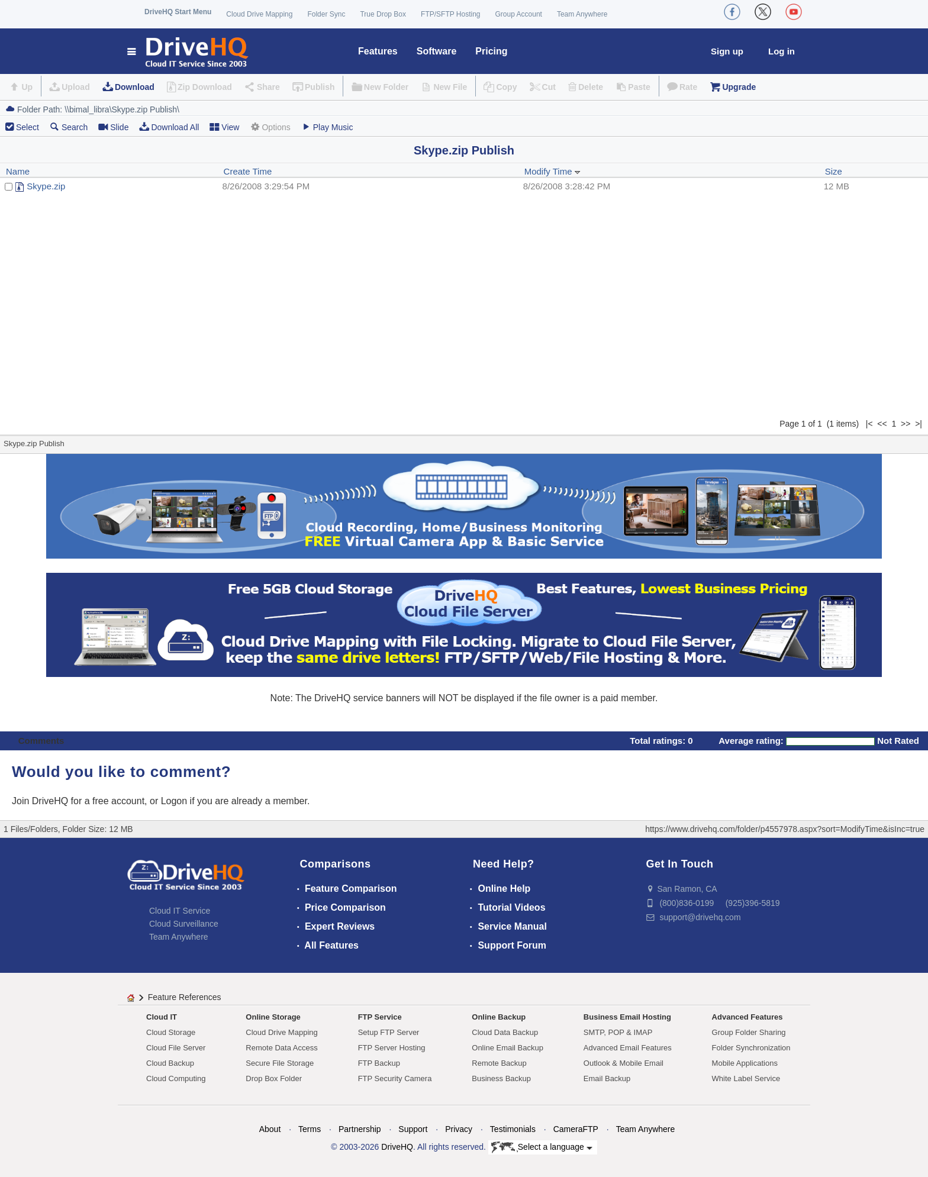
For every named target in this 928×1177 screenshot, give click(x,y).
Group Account (518, 14)
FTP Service (380, 1016)
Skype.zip (46, 186)
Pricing (491, 51)
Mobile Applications (745, 1063)
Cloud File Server (175, 1047)
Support (412, 1129)
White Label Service (746, 1078)
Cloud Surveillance (183, 923)
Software (437, 51)
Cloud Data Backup (505, 1032)
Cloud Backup (170, 1063)
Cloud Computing (175, 1078)
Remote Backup (499, 1063)
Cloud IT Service (179, 910)
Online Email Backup (507, 1047)
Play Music (327, 127)
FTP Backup (379, 1063)
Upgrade (739, 87)
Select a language (541, 1147)
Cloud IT (161, 1016)
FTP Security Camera (395, 1078)
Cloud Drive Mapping (259, 14)
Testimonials (513, 1129)
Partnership (360, 1129)
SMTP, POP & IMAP (618, 1032)
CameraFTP (575, 1129)
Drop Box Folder (274, 1078)
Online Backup (499, 1016)
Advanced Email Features (628, 1047)
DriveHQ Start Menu (177, 12)
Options (270, 127)
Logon (174, 801)
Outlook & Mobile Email (623, 1063)
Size (833, 171)
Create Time (248, 171)
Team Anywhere (582, 14)
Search (69, 127)
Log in (781, 51)
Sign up (727, 51)
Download (134, 87)
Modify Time (552, 171)
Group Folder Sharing (749, 1032)
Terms (309, 1129)
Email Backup (607, 1078)
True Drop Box (383, 14)
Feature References (184, 997)
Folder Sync (326, 14)
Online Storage (273, 1016)
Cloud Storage (170, 1032)
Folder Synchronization (751, 1047)
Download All (169, 127)
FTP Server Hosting (392, 1047)
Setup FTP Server (389, 1032)
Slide (113, 127)
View (224, 127)
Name (18, 171)
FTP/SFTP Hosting (450, 14)
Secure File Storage (280, 1063)
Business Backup (501, 1078)
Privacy (458, 1129)
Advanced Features (747, 1016)
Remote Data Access (281, 1047)
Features (378, 51)
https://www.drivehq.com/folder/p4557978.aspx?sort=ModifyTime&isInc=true (784, 829)
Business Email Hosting (627, 1016)
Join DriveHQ (41, 801)
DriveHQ (397, 1147)
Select (27, 127)
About (270, 1129)
